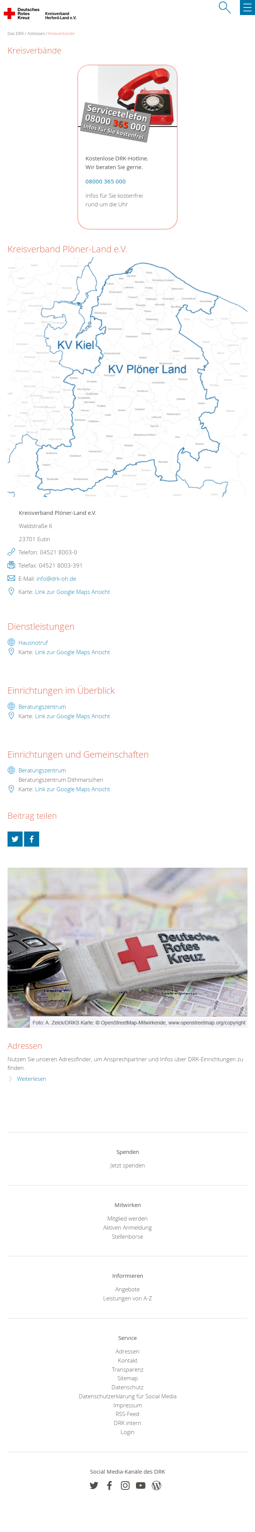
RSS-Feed (127, 1414)
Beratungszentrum (42, 706)
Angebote (127, 1289)
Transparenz (128, 1369)
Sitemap (128, 1378)
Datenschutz (127, 1387)
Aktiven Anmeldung (127, 1227)
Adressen (36, 33)
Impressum (127, 1405)
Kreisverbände (61, 33)
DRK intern (127, 1423)
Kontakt (127, 1360)
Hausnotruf (33, 642)
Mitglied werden (127, 1218)
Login (127, 1432)
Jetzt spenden (127, 1165)
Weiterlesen (31, 1078)
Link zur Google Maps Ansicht (72, 591)
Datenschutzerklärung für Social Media (128, 1396)
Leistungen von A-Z (127, 1298)
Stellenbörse (127, 1236)
